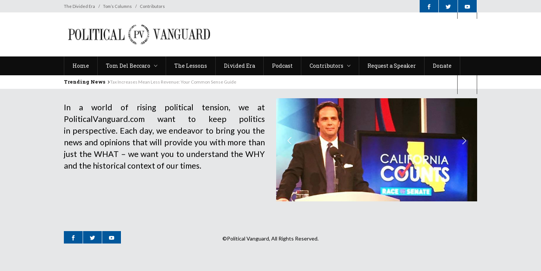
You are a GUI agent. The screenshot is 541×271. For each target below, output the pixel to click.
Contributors (152, 6)
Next (463, 141)
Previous (290, 141)
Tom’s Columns (117, 6)
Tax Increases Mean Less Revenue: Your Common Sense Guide (173, 82)
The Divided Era (79, 6)
